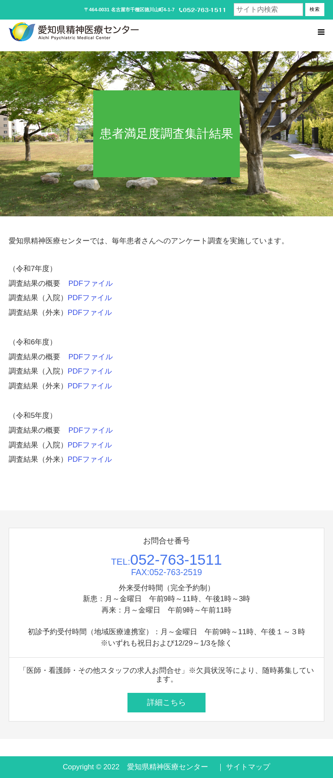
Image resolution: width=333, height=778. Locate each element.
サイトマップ (248, 767)
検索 (315, 9)
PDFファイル (91, 283)
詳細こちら (166, 702)
